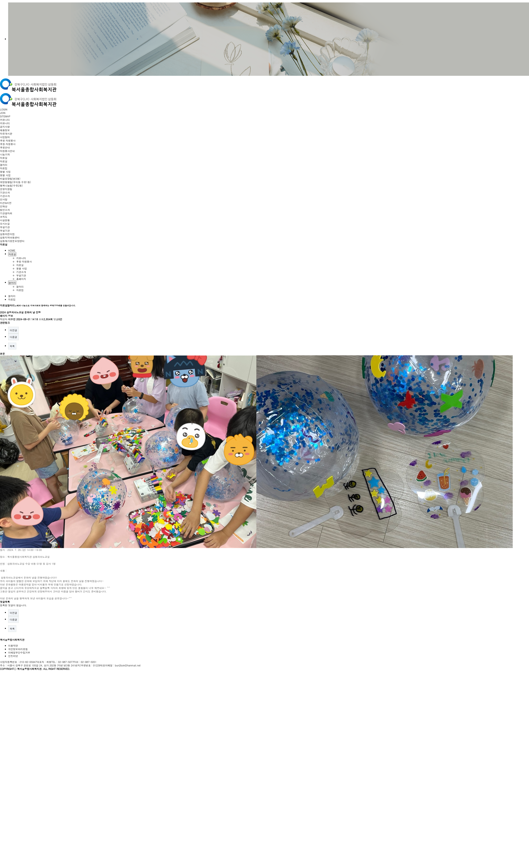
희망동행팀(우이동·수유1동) (15, 182)
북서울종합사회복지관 (12, 639)
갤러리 (3, 164)
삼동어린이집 (7, 234)
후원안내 (5, 147)
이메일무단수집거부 (19, 652)
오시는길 (5, 223)
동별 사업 (5, 171)
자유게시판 (6, 133)
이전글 (13, 330)
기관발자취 (6, 213)
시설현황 (5, 220)
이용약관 (13, 645)
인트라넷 (13, 656)
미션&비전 (6, 203)
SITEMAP (5, 116)
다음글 (13, 337)
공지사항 (5, 126)
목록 (12, 346)
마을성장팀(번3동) (10, 178)
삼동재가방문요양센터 (12, 241)
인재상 (3, 206)
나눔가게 (5, 154)
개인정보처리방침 (18, 649)
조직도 (3, 216)
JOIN (2, 112)
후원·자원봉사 (7, 140)
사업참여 (5, 137)
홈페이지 (21, 279)
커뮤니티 (5, 119)
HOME (11, 250)
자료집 (3, 168)
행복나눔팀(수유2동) (11, 185)
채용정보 (5, 130)
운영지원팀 (6, 189)
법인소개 (5, 209)
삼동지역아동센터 (10, 237)
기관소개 (5, 192)
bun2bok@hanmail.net (128, 665)
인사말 (3, 199)
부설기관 (5, 227)
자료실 (3, 158)
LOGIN (3, 109)
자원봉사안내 (7, 151)
